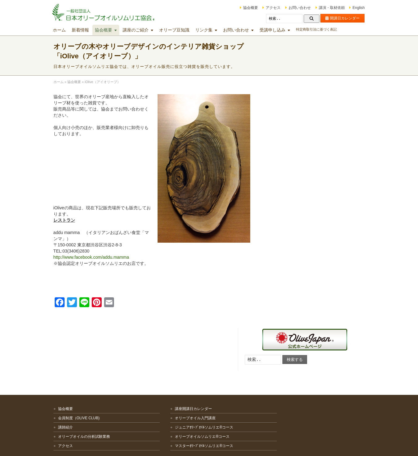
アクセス (266, 8)
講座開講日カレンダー (160, 349)
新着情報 (87, 29)
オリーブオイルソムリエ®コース (169, 377)
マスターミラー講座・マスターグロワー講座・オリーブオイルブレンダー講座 (246, 382)
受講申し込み (280, 29)
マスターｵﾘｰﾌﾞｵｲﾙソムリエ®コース (171, 386)
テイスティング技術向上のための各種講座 (247, 363)
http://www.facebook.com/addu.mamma (99, 257)
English (351, 8)
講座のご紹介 (143, 29)
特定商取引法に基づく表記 (323, 29)
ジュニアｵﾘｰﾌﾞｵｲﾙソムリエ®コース (171, 368)
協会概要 (243, 8)
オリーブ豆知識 (182, 29)
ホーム (66, 29)
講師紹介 (72, 368)
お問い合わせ (292, 8)
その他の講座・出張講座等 (242, 407)
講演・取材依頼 (324, 8)
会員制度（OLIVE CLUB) (86, 358)
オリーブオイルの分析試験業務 (91, 377)
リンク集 (211, 29)
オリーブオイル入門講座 (162, 358)
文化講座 (227, 397)
